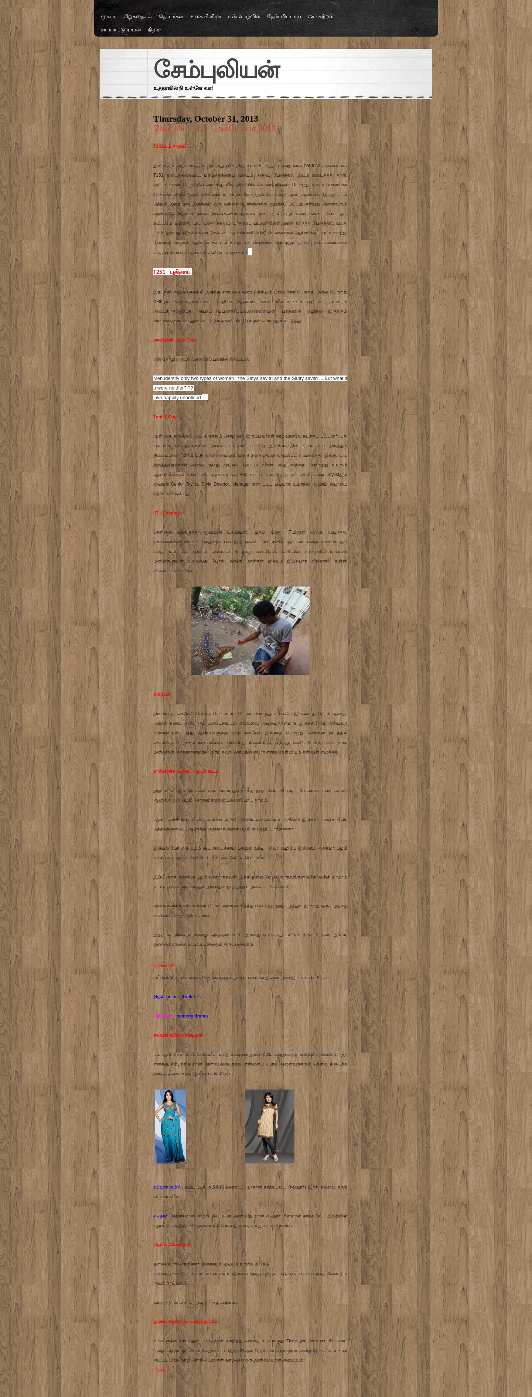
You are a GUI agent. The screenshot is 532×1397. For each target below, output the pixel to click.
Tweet (161, 1370)
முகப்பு (109, 16)
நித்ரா (154, 30)
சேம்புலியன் (215, 70)
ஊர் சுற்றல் (321, 16)
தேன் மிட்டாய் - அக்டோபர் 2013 (214, 128)
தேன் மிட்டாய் (284, 16)
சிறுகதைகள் (138, 16)
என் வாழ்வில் (244, 16)
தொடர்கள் (171, 16)
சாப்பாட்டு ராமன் (121, 30)
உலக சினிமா (205, 16)
